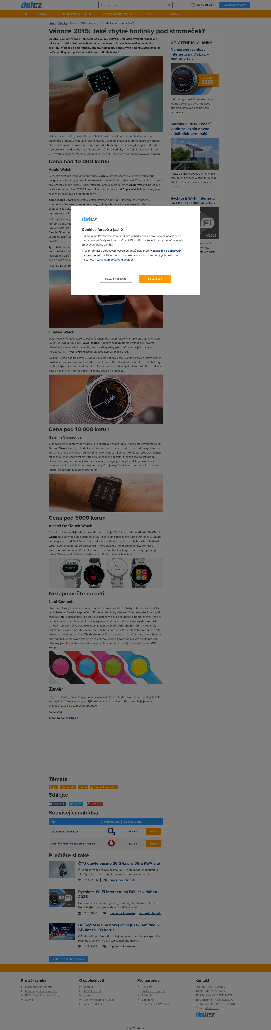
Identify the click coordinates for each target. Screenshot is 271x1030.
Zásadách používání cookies (115, 260)
